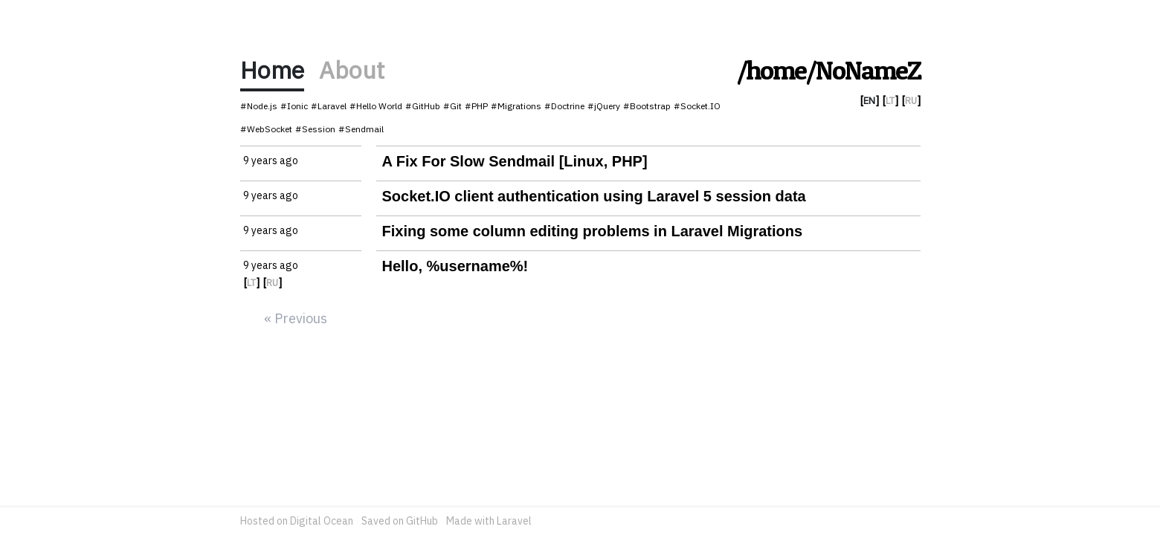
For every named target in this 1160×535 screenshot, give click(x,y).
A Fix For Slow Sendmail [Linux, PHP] (515, 161)
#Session (315, 128)
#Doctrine (564, 105)
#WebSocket (266, 128)
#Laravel (329, 105)
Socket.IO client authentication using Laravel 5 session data (594, 196)
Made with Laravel (489, 521)
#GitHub (422, 105)
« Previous (295, 318)
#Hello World (375, 105)
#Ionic (294, 105)
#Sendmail (361, 128)
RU (911, 100)
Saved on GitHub (399, 521)
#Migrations (516, 105)
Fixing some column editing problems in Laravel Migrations (592, 231)
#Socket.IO (697, 105)
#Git (452, 105)
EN (869, 100)
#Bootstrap (647, 105)
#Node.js (258, 105)
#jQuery (603, 105)
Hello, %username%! (455, 266)
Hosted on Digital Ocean (296, 521)
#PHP (476, 105)
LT (890, 100)
